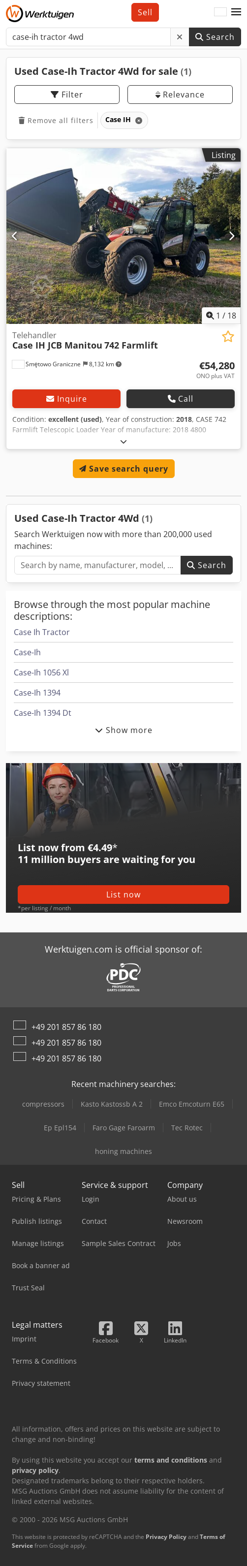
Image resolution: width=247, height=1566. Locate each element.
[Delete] (179, 37)
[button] (236, 12)
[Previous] (15, 235)
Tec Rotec (187, 1127)
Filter (67, 94)
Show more (124, 730)
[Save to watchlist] (228, 336)
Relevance (180, 94)
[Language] (220, 12)
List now (123, 894)
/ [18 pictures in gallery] (221, 315)
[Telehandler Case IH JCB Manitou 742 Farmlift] (123, 236)
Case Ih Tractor (42, 632)
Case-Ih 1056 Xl (41, 672)
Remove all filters (56, 120)
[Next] (232, 235)
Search (215, 37)
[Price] (215, 370)
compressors (43, 1104)
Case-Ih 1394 (37, 692)
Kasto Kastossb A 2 (112, 1104)
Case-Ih (27, 652)
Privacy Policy (166, 1537)
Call (180, 398)
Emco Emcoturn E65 (191, 1104)
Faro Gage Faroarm (124, 1127)
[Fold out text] (124, 441)
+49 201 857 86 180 (66, 1027)
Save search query (123, 468)
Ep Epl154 (60, 1127)
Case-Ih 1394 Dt (42, 712)
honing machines (123, 1151)
